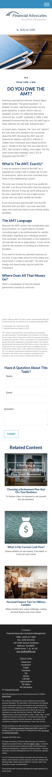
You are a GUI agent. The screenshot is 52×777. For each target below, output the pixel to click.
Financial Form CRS (12, 689)
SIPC (38, 744)
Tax (26, 673)
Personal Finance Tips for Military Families (26, 603)
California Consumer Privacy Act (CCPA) (24, 728)
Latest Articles (26, 681)
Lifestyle (26, 679)
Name (9, 376)
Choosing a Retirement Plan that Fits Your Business (26, 491)
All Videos (26, 684)
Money (26, 676)
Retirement (26, 662)
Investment (26, 665)
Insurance (26, 670)
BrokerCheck (6, 696)
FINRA (32, 744)
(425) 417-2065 (26, 30)
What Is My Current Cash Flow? (26, 547)
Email (9, 392)
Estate (26, 668)
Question (9, 409)
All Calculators (26, 687)
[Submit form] (11, 434)
